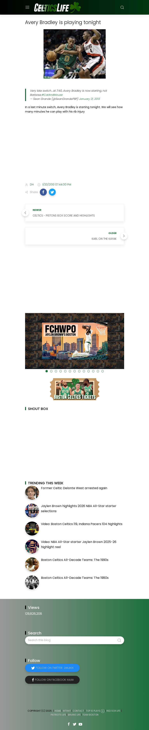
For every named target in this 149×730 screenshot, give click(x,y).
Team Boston (90, 714)
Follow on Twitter (55, 668)
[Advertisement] (74, 149)
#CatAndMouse (52, 95)
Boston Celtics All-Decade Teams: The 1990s (74, 560)
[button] (43, 192)
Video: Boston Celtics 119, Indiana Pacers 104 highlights (81, 524)
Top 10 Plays (93, 710)
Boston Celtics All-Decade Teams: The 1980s (75, 578)
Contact (78, 710)
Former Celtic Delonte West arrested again (74, 488)
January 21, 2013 (89, 99)
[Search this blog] (74, 640)
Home (58, 710)
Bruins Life (74, 714)
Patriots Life (58, 714)
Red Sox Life (113, 710)
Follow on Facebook (54, 680)
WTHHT (67, 710)
